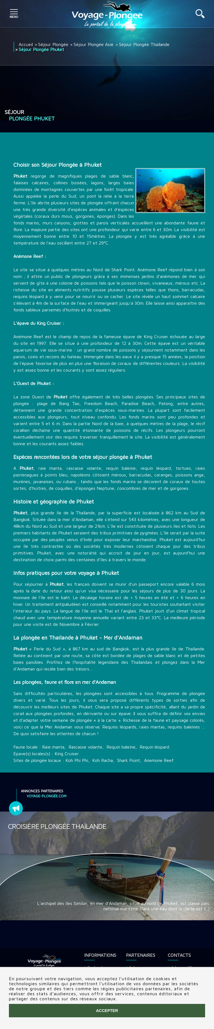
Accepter (107, 1010)
